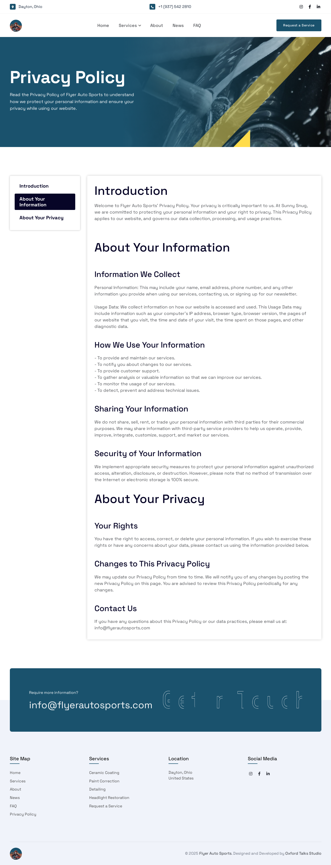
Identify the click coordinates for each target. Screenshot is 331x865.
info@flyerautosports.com (90, 707)
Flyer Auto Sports (215, 853)
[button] (128, 25)
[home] (16, 25)
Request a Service (299, 25)
